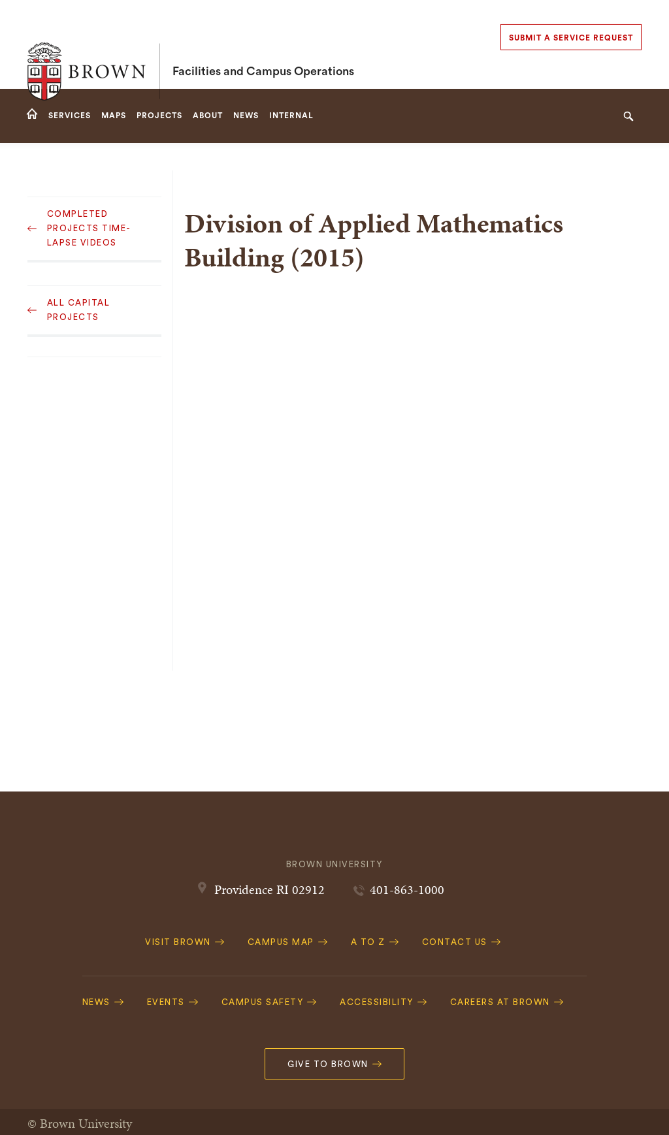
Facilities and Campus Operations (263, 44)
